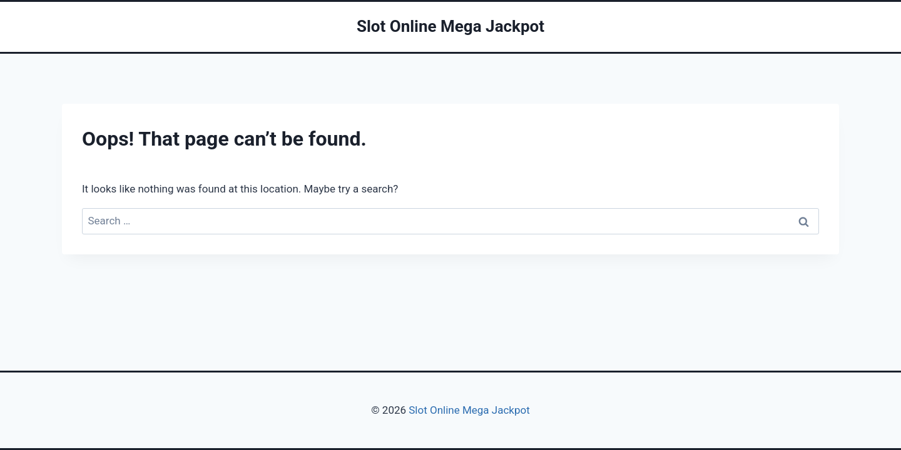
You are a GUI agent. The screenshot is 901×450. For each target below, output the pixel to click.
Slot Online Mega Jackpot (468, 410)
